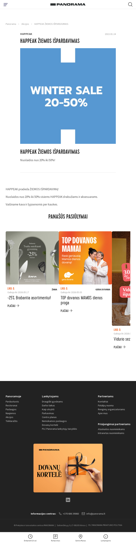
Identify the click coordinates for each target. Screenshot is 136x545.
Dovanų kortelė (50, 425)
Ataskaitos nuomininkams (111, 429)
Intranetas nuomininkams (111, 433)
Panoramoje (13, 396)
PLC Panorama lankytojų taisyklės (59, 428)
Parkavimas (48, 413)
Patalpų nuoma (106, 405)
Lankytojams (50, 396)
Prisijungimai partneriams (114, 424)
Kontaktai (103, 401)
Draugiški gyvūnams (52, 401)
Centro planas (49, 417)
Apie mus (103, 413)
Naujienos (11, 413)
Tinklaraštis (12, 421)
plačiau (11, 306)
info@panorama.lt (93, 513)
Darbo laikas (48, 405)
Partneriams (105, 396)
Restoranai (11, 405)
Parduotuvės (12, 401)
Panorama (11, 24)
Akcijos (25, 24)
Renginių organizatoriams (111, 409)
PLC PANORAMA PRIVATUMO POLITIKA (105, 525)
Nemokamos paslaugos (54, 421)
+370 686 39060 (69, 513)
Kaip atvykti (48, 409)
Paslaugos (11, 409)
